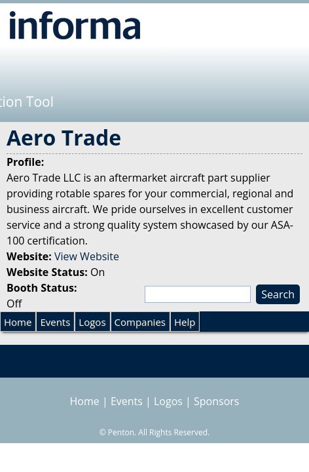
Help (184, 321)
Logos (92, 321)
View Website (86, 256)
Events (55, 321)
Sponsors (216, 401)
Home (17, 321)
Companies (140, 321)
